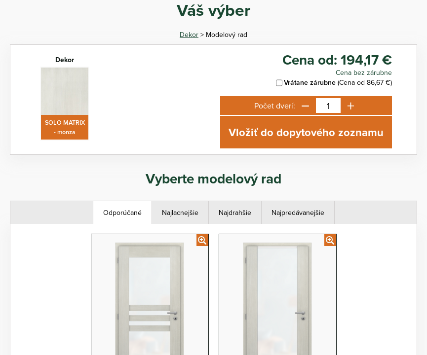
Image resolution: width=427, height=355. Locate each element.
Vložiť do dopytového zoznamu (306, 132)
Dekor (189, 34)
